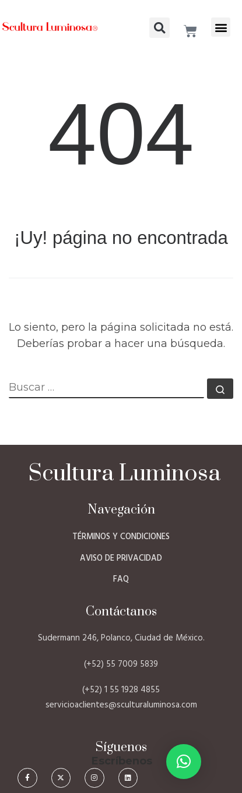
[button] (220, 27)
